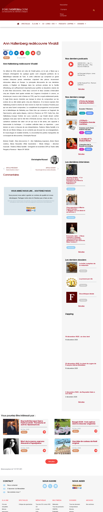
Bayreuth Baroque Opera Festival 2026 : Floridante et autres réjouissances (33, 412)
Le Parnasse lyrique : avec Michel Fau (86, 63)
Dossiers (81, 13)
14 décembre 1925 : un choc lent (77, 326)
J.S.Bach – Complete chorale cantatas (87, 111)
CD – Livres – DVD (49, 13)
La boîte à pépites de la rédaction (87, 253)
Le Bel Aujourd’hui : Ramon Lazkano (87, 73)
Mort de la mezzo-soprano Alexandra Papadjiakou (32, 431)
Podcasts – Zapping (67, 13)
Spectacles (25, 13)
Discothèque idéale (86, 283)
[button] (36, 13)
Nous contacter (69, 5)
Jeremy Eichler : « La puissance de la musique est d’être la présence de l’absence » (74, 170)
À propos (58, 5)
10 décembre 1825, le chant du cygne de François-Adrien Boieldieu (80, 353)
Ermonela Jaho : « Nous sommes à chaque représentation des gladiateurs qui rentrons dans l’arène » (75, 228)
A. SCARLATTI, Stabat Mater (85, 129)
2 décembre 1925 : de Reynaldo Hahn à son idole (80, 382)
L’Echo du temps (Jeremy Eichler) (86, 91)
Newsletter (48, 5)
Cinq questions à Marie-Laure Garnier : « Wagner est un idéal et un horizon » (75, 199)
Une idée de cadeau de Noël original (84, 431)
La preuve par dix (86, 268)
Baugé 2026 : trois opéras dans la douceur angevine (83, 412)
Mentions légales (39, 507)
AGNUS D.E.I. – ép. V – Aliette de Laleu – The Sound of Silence (85, 54)
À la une (36, 13)
